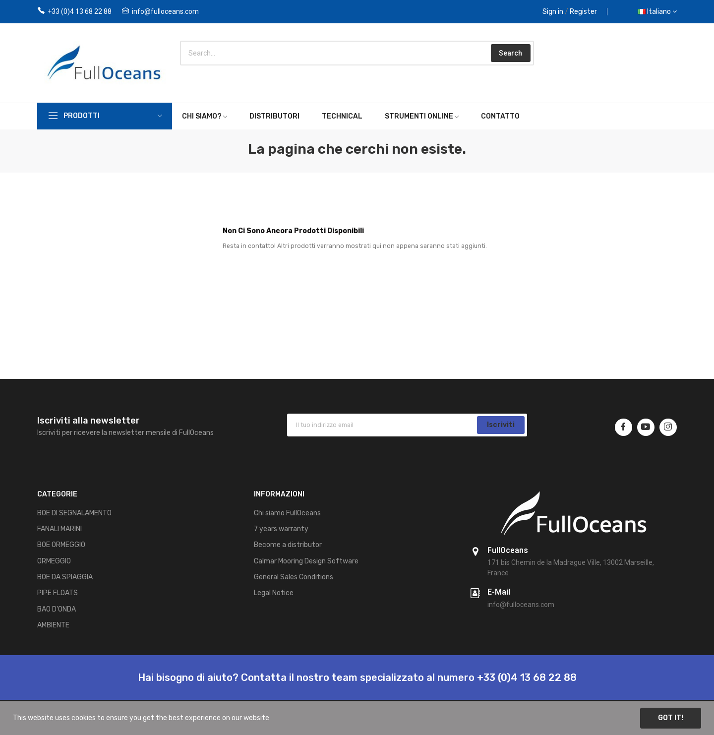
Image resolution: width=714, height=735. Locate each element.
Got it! (670, 718)
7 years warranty (281, 529)
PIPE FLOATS (57, 593)
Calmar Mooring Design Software (306, 561)
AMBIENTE (53, 625)
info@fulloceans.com (165, 11)
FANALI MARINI (59, 529)
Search (510, 53)
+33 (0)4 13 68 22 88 (80, 11)
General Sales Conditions (293, 577)
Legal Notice (274, 593)
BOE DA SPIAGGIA (65, 577)
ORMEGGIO (54, 561)
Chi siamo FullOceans (287, 513)
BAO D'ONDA (56, 609)
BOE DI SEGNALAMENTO (74, 513)
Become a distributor (288, 545)
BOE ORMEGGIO (61, 545)
